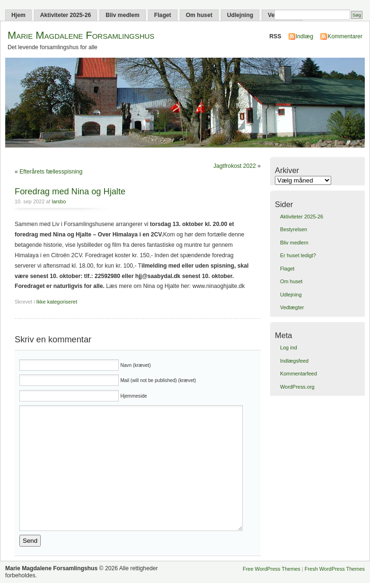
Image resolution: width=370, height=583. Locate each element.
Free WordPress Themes (271, 569)
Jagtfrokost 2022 (234, 166)
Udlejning (240, 15)
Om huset (199, 15)
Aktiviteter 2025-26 (65, 15)
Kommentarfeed (298, 373)
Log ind (288, 347)
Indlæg (304, 36)
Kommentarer (344, 36)
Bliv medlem (123, 15)
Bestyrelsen (293, 229)
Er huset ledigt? (298, 255)
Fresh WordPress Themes (335, 569)
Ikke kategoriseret (56, 302)
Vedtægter (292, 307)
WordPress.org (297, 387)
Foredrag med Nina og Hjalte (70, 191)
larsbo (59, 201)
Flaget (162, 15)
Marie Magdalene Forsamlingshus (81, 35)
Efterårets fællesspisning (50, 171)
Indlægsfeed (294, 361)
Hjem (18, 15)
